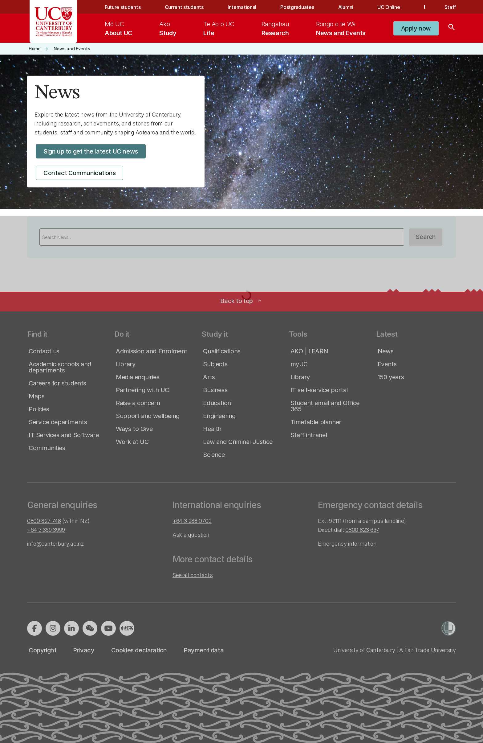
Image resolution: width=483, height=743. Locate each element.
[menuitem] (118, 28)
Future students (122, 7)
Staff (450, 7)
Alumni (345, 7)
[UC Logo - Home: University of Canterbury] (53, 21)
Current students (184, 7)
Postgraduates (297, 7)
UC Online (388, 7)
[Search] (451, 28)
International (242, 7)
